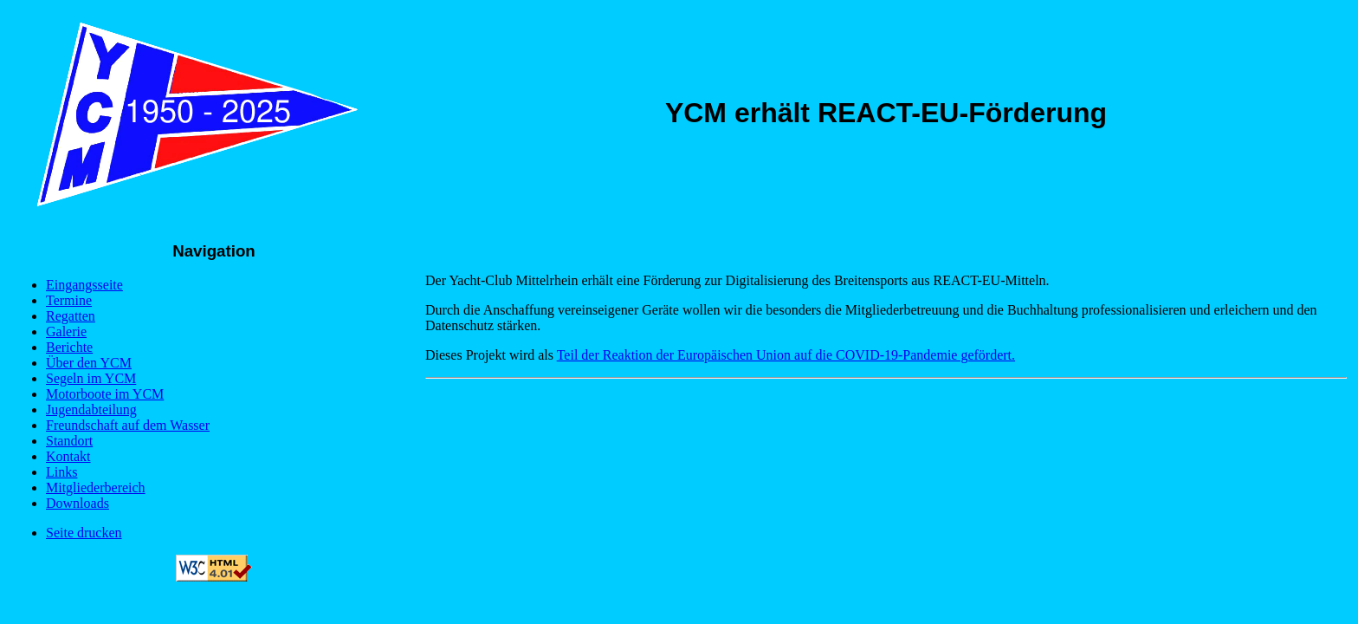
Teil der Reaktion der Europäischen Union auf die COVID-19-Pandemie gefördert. (786, 355)
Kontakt (68, 456)
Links (61, 472)
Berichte (69, 347)
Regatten (70, 316)
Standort (69, 440)
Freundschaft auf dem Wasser (128, 425)
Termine (69, 300)
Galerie (66, 331)
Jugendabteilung (91, 409)
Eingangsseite (84, 284)
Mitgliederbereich (96, 487)
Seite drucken (84, 532)
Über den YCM (89, 362)
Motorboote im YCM (105, 394)
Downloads (77, 503)
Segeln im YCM (91, 378)
